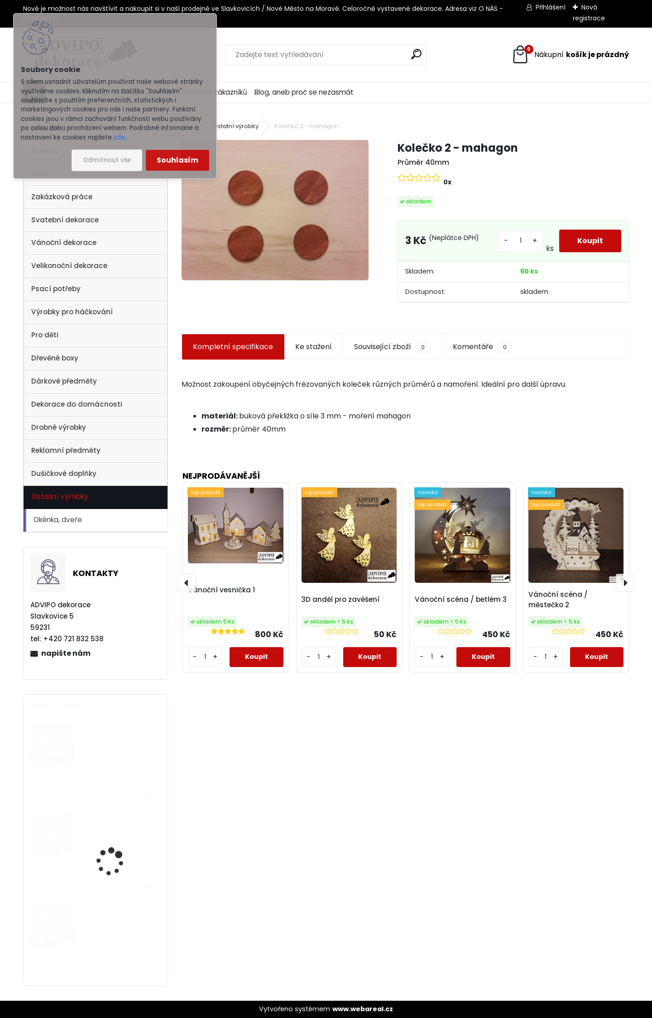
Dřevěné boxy (54, 358)
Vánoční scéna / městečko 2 (558, 600)
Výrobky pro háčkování (72, 312)
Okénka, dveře (58, 519)
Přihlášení (551, 7)
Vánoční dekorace (63, 242)
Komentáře (482, 346)
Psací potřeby (56, 288)
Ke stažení (313, 346)
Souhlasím (177, 160)
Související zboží (392, 346)
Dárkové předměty (64, 381)
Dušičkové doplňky (63, 473)
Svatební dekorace (65, 220)
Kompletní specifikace (233, 346)
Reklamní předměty (66, 450)
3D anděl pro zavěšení (340, 599)
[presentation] (186, 583)
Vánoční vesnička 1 (221, 590)
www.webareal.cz (362, 1008)
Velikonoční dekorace (69, 265)
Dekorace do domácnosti (76, 404)
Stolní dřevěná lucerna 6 (122, 754)
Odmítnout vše (107, 160)
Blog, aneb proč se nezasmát (304, 92)
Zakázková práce (61, 197)
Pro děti (44, 335)
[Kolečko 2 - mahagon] (275, 210)
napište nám (66, 653)
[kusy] (520, 241)
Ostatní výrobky (59, 496)
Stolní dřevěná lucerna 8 (122, 934)
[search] (416, 54)
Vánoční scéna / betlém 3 (461, 599)
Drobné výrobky (58, 427)
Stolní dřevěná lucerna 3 (122, 835)
